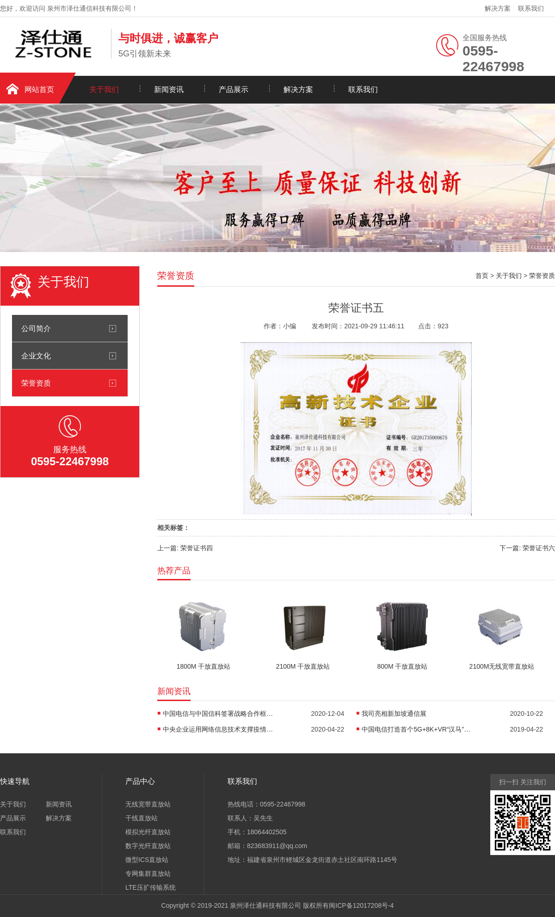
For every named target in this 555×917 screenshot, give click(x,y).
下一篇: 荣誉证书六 (527, 548)
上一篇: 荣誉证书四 (185, 548)
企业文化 (36, 355)
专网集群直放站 (148, 873)
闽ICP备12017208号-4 (361, 905)
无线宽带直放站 (148, 804)
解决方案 (498, 8)
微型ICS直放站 (146, 859)
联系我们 (531, 8)
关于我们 (104, 89)
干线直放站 (141, 818)
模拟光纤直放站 (148, 832)
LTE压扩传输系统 (150, 887)
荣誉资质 (36, 383)
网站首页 (39, 89)
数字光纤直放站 (148, 845)
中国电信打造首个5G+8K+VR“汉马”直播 (417, 729)
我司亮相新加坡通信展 (394, 713)
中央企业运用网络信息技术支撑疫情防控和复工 (218, 729)
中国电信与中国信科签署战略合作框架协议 (218, 713)
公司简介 (36, 328)
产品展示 (233, 89)
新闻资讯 (169, 89)
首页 (481, 275)
